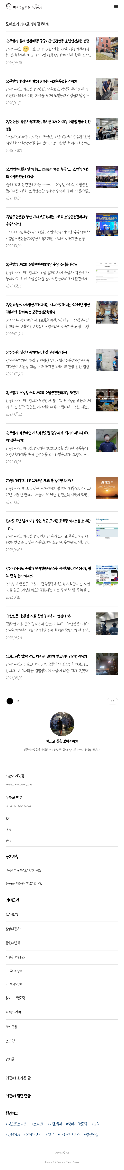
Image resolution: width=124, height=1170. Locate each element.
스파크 (39, 1124)
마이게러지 (13, 1012)
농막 (97, 1124)
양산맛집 (92, 1134)
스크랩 (10, 1041)
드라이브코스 (70, 1134)
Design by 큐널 (50, 1162)
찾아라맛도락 (77, 1124)
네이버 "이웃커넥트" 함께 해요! (23, 870)
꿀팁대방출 (13, 943)
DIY (51, 1134)
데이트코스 (34, 1134)
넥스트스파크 (17, 1124)
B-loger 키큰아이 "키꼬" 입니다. (24, 883)
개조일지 (56, 1124)
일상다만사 (13, 928)
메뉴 (116, 6)
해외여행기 (15, 984)
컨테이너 (14, 1134)
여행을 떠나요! (15, 957)
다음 (112, 701)
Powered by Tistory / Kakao (67, 1162)
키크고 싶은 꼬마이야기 (62, 741)
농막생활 (12, 1026)
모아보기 (12, 914)
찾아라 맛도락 (15, 998)
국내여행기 (15, 971)
